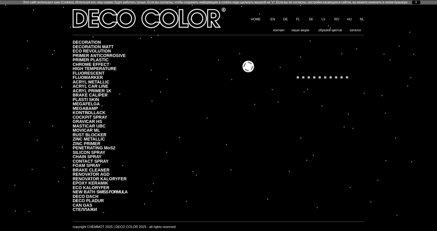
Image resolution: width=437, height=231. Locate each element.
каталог (355, 30)
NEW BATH (100, 191)
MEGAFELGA (86, 103)
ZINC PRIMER (86, 143)
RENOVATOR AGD (91, 174)
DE (285, 19)
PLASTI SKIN (86, 99)
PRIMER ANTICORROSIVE (99, 55)
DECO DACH (85, 196)
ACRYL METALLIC (91, 82)
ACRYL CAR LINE (90, 86)
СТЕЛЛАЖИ (85, 209)
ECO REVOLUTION (92, 51)
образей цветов (330, 30)
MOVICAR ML (86, 130)
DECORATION (87, 42)
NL (362, 19)
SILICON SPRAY (89, 152)
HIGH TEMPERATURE (94, 68)
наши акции (300, 30)
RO (336, 19)
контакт (278, 30)
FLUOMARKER (88, 77)
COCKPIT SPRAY (90, 117)
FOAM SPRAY (87, 165)
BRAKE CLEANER (91, 170)
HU (349, 19)
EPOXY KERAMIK (90, 183)
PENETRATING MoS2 (94, 147)
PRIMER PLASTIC (90, 59)
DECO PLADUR (88, 200)
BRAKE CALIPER (90, 95)
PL (298, 19)
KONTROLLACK (89, 112)
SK (311, 19)
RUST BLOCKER (89, 134)
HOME (256, 19)
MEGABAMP (85, 108)
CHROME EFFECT (91, 64)
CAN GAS (82, 205)
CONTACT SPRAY (90, 161)
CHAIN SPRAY (87, 156)
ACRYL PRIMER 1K (92, 90)
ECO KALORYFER (91, 187)
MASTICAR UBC (89, 126)
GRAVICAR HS (87, 121)
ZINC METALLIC (89, 139)
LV (323, 19)
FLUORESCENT (89, 73)
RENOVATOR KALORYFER (100, 178)
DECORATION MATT (93, 46)
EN (272, 19)
